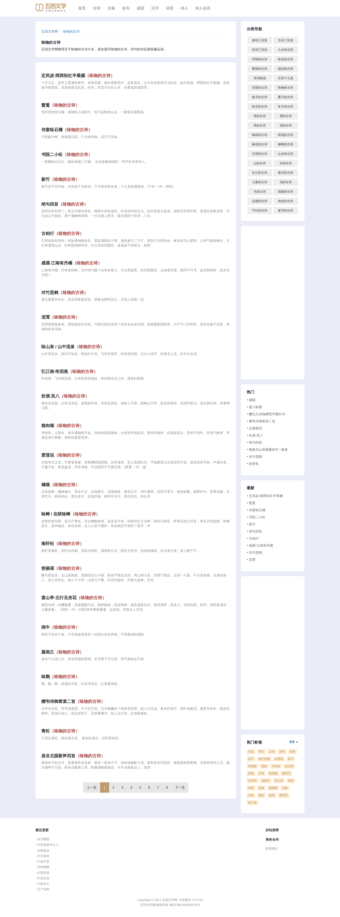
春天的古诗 (259, 97)
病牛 (60, 627)
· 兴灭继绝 (42, 839)
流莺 (60, 317)
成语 (140, 8)
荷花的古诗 (285, 135)
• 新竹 (251, 524)
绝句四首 (64, 204)
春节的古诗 (285, 210)
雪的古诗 (286, 116)
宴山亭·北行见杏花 (73, 597)
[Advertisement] (273, 303)
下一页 (180, 787)
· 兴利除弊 (42, 867)
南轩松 (62, 543)
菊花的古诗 (259, 144)
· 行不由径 (42, 856)
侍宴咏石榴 (66, 129)
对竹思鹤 (64, 292)
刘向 (251, 795)
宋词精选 (260, 78)
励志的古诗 (285, 68)
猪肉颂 (62, 425)
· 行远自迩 (42, 878)
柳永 (261, 795)
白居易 (279, 759)
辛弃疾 (276, 766)
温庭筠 (265, 780)
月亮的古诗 (259, 154)
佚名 (251, 751)
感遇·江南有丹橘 (71, 263)
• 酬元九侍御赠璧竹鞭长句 (266, 414)
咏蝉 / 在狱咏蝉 (70, 514)
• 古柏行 (253, 538)
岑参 (285, 788)
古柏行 (62, 233)
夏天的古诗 (285, 97)
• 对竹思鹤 (254, 456)
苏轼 (282, 751)
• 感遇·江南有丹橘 (260, 545)
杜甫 (292, 751)
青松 (60, 731)
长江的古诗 (259, 172)
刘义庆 (279, 780)
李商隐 (252, 766)
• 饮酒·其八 (255, 435)
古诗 (96, 8)
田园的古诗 (285, 191)
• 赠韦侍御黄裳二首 (261, 421)
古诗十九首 (285, 78)
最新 (250, 488)
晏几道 (252, 802)
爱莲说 (62, 455)
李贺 (251, 788)
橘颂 (60, 484)
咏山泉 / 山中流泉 (72, 346)
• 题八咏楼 (254, 407)
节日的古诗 (259, 210)
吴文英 (289, 766)
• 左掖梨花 (254, 428)
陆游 (251, 773)
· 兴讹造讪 (42, 850)
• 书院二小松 (256, 517)
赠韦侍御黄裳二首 (73, 701)
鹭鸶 (60, 105)
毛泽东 (252, 780)
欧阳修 (273, 773)
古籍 (111, 8)
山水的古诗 (285, 154)
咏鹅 (60, 676)
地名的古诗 (285, 201)
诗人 (184, 8)
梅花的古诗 (259, 135)
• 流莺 (251, 560)
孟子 (251, 759)
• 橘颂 (251, 400)
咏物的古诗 (71, 31)
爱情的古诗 (259, 68)
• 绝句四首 (254, 442)
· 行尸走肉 (42, 889)
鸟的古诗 (286, 182)
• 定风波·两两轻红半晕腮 (265, 496)
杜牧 (261, 788)
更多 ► (294, 742)
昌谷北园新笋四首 (73, 755)
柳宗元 (286, 773)
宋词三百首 (259, 50)
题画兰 (62, 652)
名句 (126, 8)
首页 (82, 8)
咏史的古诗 (285, 59)
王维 (261, 773)
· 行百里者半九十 (47, 845)
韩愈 (264, 766)
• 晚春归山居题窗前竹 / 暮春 (267, 449)
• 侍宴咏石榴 (256, 510)
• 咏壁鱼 (253, 464)
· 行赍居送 (42, 872)
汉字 (155, 8)
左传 (272, 751)
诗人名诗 (202, 8)
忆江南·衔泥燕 (69, 371)
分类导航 (254, 29)
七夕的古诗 (285, 50)
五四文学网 (49, 31)
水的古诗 (286, 163)
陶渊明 (273, 788)
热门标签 (273, 742)
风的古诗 (260, 125)
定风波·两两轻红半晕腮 (78, 75)
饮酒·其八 (65, 396)
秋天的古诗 (259, 106)
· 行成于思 (42, 861)
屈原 (290, 780)
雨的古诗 (260, 116)
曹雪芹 (283, 795)
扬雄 (272, 795)
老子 (290, 759)
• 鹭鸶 (251, 503)
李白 (261, 751)
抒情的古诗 (259, 59)
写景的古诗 (259, 87)
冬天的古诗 (285, 106)
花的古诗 (286, 125)
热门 (250, 392)
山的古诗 (260, 163)
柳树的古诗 (285, 144)
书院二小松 (66, 154)
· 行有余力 (42, 884)
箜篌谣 (62, 568)
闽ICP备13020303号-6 (184, 905)
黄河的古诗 (285, 172)
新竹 (60, 179)
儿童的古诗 (259, 182)
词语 (170, 8)
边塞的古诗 (259, 201)
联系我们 (272, 848)
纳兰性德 (264, 759)
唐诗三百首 (259, 40)
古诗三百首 (285, 40)
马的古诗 (260, 191)
